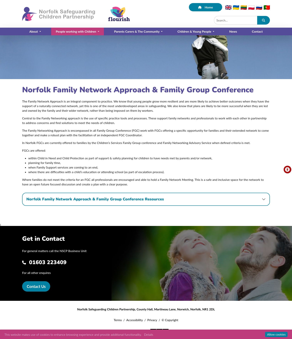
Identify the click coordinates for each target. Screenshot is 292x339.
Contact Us (36, 286)
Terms (118, 320)
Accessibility (134, 320)
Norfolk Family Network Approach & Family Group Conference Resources (95, 199)
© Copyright (170, 320)
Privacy (152, 320)
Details (148, 334)
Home (205, 7)
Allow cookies (276, 334)
